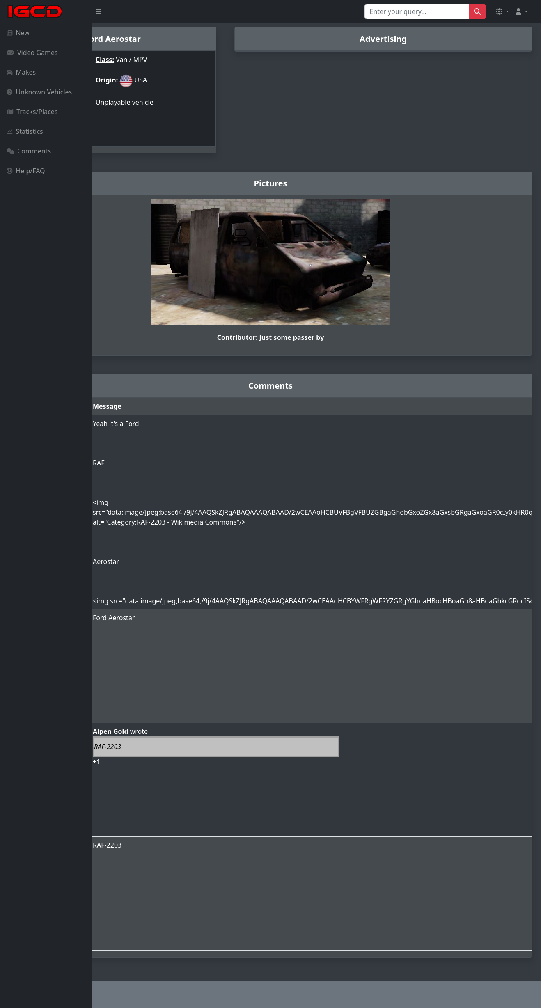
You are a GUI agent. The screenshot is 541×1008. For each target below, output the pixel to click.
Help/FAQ (26, 170)
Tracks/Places (32, 111)
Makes (21, 72)
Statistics (25, 131)
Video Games (32, 52)
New (18, 32)
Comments (29, 151)
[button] (502, 11)
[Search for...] (416, 11)
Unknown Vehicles (39, 91)
